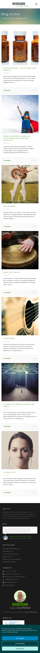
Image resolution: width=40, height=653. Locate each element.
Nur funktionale (20, 643)
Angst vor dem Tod (8, 556)
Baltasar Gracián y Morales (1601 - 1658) (20, 536)
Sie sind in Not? (9, 472)
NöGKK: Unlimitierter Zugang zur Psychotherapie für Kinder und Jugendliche (16, 138)
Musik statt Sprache (11, 272)
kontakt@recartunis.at (11, 582)
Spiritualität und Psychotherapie (11, 548)
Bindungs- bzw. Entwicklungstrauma (12, 559)
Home (19, 23)
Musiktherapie (9, 338)
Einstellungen (20, 648)
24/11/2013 (6, 73)
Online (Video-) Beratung (9, 562)
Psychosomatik (9, 206)
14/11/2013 (6, 209)
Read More (7, 90)
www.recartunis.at (9, 585)
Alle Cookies (20, 638)
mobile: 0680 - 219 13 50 (11, 579)
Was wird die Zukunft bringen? (10, 554)
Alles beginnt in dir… (8, 551)
